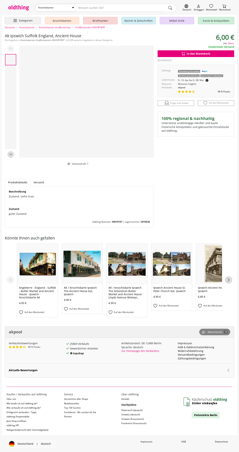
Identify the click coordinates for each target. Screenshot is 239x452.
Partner (68, 416)
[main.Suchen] (170, 7)
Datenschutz (221, 441)
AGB (180, 347)
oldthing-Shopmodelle (18, 416)
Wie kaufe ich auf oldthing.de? (22, 403)
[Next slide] (10, 154)
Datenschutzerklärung (200, 347)
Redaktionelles (71, 403)
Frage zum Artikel (176, 103)
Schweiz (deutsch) (130, 414)
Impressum (185, 343)
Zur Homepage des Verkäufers (140, 350)
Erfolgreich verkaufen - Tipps (21, 411)
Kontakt (125, 398)
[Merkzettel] (211, 7)
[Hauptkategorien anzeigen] (23, 20)
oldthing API (13, 425)
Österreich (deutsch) (132, 409)
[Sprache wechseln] (187, 7)
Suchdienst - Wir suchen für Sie (80, 411)
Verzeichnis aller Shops (76, 398)
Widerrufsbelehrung (190, 350)
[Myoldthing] (199, 7)
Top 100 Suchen (72, 407)
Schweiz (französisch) (132, 418)
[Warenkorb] (225, 7)
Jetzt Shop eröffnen (16, 420)
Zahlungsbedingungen (192, 358)
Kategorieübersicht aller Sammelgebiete (28, 429)
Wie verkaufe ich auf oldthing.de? (24, 407)
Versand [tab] (39, 182)
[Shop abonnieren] (214, 331)
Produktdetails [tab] (17, 182)
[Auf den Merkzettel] (216, 103)
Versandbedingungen (191, 354)
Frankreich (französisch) (133, 423)
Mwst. (231, 43)
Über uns (11, 398)
